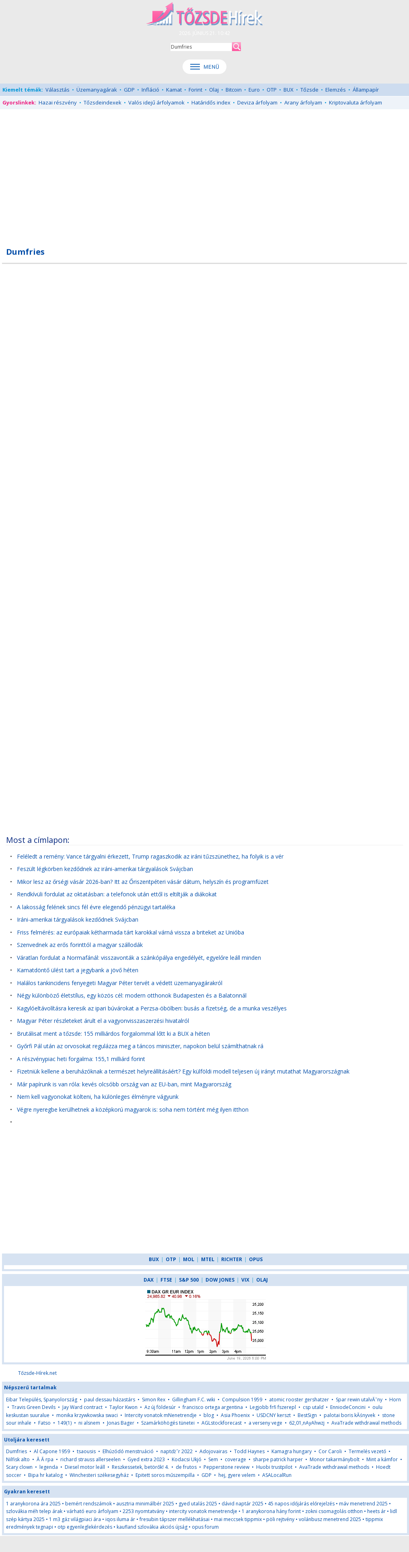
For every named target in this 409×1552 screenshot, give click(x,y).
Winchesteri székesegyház (99, 1475)
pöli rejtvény (280, 1519)
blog (208, 1415)
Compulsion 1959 (242, 1399)
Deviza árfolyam (257, 102)
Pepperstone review (226, 1467)
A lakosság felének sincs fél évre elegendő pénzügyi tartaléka (96, 907)
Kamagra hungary (291, 1451)
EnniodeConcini (348, 1407)
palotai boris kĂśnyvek (349, 1415)
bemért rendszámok (88, 1503)
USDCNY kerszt (274, 1415)
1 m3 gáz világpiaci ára (75, 1519)
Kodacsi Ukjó (186, 1459)
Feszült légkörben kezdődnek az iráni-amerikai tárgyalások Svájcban (105, 869)
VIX (245, 1279)
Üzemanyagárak (96, 89)
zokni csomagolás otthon (334, 1511)
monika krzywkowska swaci (87, 1415)
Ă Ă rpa (45, 1459)
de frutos (186, 1467)
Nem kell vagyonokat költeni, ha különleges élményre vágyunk (98, 1096)
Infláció (150, 89)
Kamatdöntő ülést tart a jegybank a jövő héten (77, 970)
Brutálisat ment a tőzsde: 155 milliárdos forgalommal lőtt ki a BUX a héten (113, 1033)
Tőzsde (309, 89)
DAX (149, 1279)
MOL (188, 1259)
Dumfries (16, 1451)
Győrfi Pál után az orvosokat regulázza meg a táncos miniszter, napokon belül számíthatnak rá (140, 1046)
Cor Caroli (330, 1451)
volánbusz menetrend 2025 (330, 1519)
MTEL (207, 1259)
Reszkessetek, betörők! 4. (140, 1467)
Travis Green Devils (33, 1407)
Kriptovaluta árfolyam (355, 102)
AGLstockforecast (221, 1422)
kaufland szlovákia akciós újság (152, 1526)
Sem (213, 1459)
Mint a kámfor (382, 1459)
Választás (57, 89)
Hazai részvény (58, 102)
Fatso (44, 1422)
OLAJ (262, 1279)
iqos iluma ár (120, 1519)
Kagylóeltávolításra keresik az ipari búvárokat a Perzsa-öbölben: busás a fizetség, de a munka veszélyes (152, 1008)
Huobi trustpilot (274, 1467)
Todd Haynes (249, 1451)
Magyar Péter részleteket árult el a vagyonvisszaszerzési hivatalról (103, 1020)
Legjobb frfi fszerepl (273, 1407)
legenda (48, 1467)
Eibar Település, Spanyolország (41, 1399)
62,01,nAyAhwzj (307, 1422)
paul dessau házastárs (109, 1399)
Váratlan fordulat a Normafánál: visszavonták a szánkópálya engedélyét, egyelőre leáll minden (139, 957)
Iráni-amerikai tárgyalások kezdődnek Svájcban (77, 919)
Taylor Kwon (123, 1407)
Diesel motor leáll (85, 1467)
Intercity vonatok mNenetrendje (161, 1415)
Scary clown (19, 1467)
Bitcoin (234, 89)
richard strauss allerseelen (90, 1459)
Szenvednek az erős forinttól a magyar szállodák (80, 945)
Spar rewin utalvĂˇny (359, 1399)
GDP (129, 89)
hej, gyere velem (236, 1475)
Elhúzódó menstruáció (128, 1451)
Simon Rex (153, 1399)
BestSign (307, 1415)
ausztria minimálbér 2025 (145, 1503)
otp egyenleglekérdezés (85, 1526)
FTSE (166, 1279)
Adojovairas (213, 1451)
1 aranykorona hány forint (271, 1511)
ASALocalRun (277, 1475)
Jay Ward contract (82, 1407)
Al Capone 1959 (52, 1451)
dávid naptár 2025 (242, 1503)
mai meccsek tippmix (238, 1519)
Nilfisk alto (18, 1459)
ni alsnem (89, 1422)
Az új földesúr (160, 1407)
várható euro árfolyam (92, 1511)
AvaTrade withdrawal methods (366, 1422)
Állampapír (366, 89)
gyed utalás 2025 (198, 1503)
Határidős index (210, 102)
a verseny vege (265, 1422)
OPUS (256, 1259)
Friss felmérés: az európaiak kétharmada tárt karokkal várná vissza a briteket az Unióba (130, 932)
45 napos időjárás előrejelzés (301, 1503)
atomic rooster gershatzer (299, 1399)
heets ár (376, 1511)
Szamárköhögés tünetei (168, 1422)
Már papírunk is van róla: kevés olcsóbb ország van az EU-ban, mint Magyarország (124, 1084)
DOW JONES (220, 1279)
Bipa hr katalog (45, 1475)
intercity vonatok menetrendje (203, 1511)
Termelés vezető (367, 1451)
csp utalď (313, 1407)
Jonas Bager (120, 1422)
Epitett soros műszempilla (165, 1475)
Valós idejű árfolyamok (156, 102)
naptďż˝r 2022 (176, 1451)
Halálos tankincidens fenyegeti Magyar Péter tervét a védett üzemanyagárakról (119, 983)
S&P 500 (189, 1279)
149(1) (65, 1422)
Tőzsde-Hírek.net (37, 1373)
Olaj (214, 89)
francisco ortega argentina (213, 1407)
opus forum (205, 1526)
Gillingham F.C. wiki (193, 1399)
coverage (235, 1459)
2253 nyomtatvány (143, 1511)
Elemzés (335, 89)
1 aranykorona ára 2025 (33, 1503)
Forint (195, 89)
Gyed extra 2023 (146, 1459)
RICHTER (231, 1259)
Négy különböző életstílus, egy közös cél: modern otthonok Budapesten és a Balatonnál (132, 995)
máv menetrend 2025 (363, 1503)
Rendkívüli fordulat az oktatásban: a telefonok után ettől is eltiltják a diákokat (117, 894)
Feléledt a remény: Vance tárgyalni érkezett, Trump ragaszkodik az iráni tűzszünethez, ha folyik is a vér (150, 856)
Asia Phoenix (235, 1415)
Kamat (174, 89)
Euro (254, 89)
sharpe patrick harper (278, 1459)
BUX (289, 89)
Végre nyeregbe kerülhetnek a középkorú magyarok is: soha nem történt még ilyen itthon (133, 1109)
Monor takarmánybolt (335, 1459)
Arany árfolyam (303, 102)
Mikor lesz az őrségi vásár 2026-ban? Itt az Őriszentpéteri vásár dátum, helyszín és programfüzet (143, 881)
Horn (395, 1399)
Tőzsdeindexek (102, 102)
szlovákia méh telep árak (34, 1511)
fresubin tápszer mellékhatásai (175, 1519)
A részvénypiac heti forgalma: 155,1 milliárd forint (81, 1059)
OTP (272, 89)
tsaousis (86, 1451)
